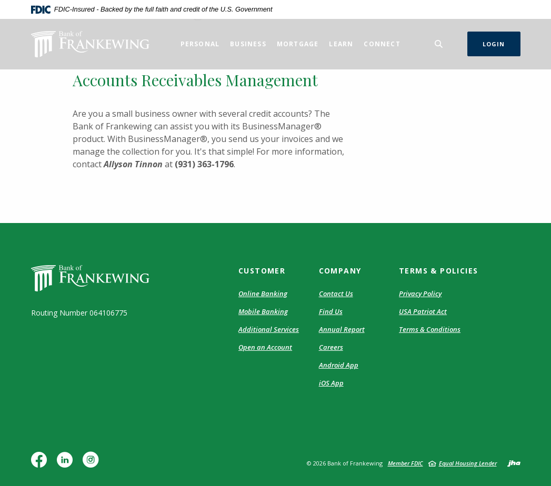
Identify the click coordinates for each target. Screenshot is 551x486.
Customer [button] (261, 271)
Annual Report (342, 329)
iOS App (331, 383)
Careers (331, 347)
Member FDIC (405, 463)
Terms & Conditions (429, 329)
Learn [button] (341, 43)
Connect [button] (382, 43)
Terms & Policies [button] (438, 271)
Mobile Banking (263, 311)
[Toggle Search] (439, 43)
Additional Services (268, 329)
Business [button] (248, 43)
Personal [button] (200, 43)
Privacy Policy (420, 293)
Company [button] (340, 271)
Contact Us (336, 293)
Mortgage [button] (298, 43)
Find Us (331, 311)
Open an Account (265, 347)
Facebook (41, 464)
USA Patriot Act (423, 311)
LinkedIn (67, 464)
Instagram (93, 464)
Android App (338, 365)
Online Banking (262, 293)
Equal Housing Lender (468, 463)
